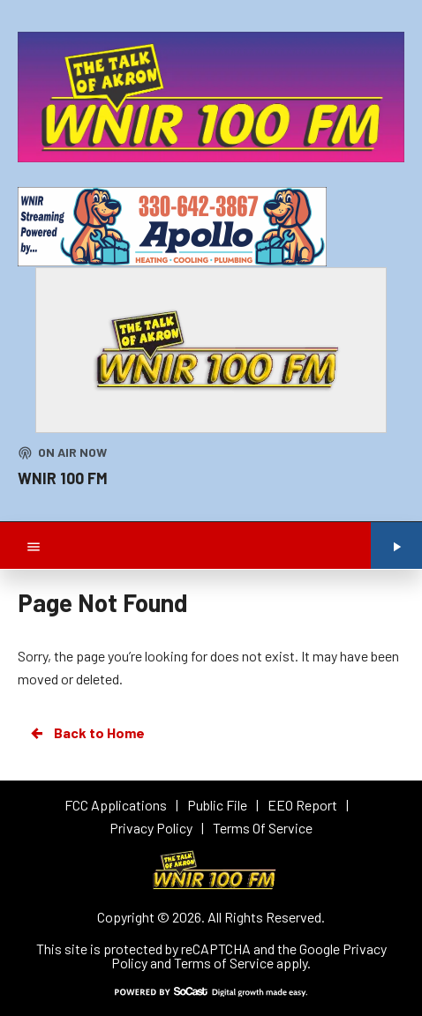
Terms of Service (224, 962)
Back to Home (86, 733)
